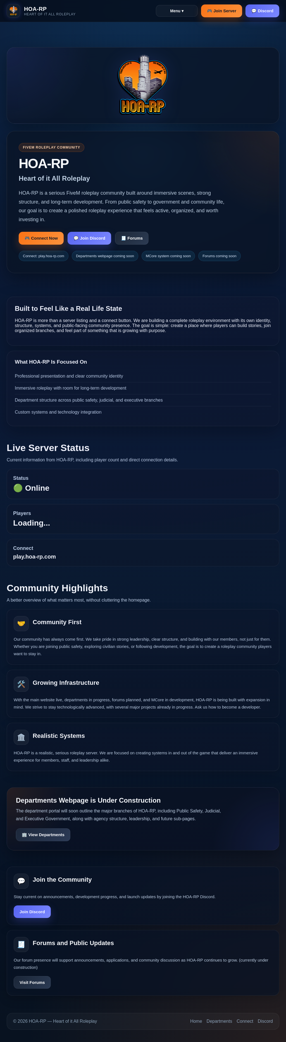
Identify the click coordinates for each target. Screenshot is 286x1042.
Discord (265, 1021)
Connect (245, 1021)
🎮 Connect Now (41, 238)
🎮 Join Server (221, 10)
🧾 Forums (132, 238)
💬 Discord (262, 10)
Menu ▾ (176, 11)
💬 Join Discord (89, 238)
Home (196, 1021)
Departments (219, 1021)
